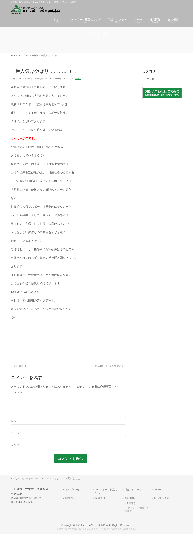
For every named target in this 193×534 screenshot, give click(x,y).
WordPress (77, 528)
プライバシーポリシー (25, 478)
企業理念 (131, 503)
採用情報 (100, 498)
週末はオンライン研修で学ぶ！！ (112, 366)
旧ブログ (70, 498)
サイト (15, 448)
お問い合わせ (72, 478)
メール (16, 437)
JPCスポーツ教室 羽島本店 (91, 525)
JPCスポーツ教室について (105, 491)
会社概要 (129, 498)
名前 (15, 425)
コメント (16, 392)
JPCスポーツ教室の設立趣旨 (137, 510)
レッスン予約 (161, 498)
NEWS (158, 489)
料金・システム (133, 489)
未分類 (78, 78)
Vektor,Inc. (116, 528)
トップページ (72, 489)
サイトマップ (51, 478)
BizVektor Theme (96, 528)
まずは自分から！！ (22, 366)
